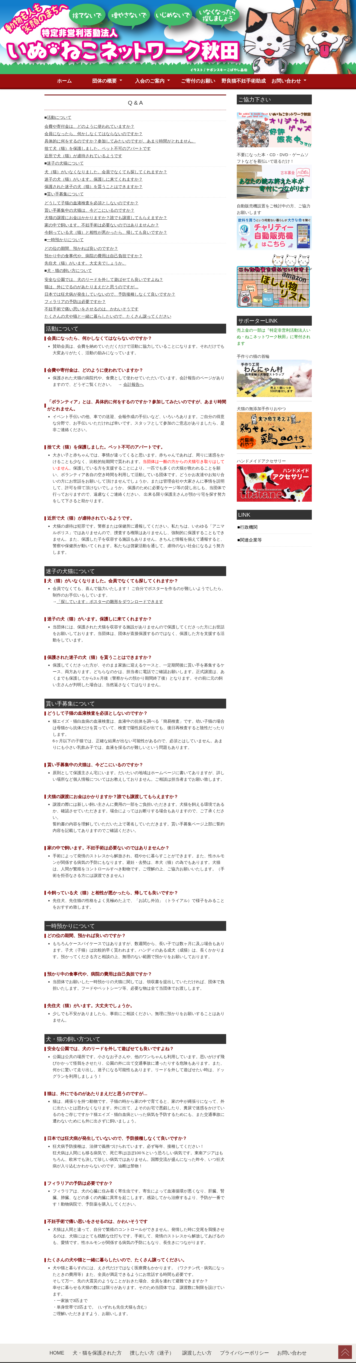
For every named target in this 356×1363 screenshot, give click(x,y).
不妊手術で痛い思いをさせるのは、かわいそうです (91, 294)
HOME (57, 1338)
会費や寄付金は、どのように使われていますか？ (89, 111)
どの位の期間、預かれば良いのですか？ (81, 233)
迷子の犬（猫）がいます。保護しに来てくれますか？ (93, 164)
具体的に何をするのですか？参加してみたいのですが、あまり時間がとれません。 (120, 126)
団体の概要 (104, 7)
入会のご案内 (149, 7)
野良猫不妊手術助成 (244, 7)
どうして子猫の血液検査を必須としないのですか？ (91, 188)
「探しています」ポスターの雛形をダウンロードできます (110, 586)
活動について (59, 102)
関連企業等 (251, 525)
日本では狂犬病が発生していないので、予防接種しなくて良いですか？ (109, 279)
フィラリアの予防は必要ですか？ (75, 286)
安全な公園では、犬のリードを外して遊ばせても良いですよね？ (103, 264)
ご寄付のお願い (198, 7)
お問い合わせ (286, 7)
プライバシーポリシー (244, 1338)
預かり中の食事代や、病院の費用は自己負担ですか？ (93, 240)
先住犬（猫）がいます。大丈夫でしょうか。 (85, 248)
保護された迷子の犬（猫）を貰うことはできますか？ (93, 171)
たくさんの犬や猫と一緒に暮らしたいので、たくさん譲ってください (107, 301)
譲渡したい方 (197, 1338)
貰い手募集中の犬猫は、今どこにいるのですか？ (89, 195)
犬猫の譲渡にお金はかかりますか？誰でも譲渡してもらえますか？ (105, 202)
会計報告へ (133, 369)
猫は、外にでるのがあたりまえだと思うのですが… (91, 271)
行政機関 (249, 512)
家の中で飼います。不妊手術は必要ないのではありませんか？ (101, 210)
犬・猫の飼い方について (69, 255)
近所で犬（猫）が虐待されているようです (83, 140)
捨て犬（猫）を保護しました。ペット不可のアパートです (97, 133)
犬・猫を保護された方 (97, 1338)
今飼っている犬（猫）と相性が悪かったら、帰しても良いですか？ (105, 217)
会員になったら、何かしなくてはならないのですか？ (93, 118)
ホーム (64, 7)
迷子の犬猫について (65, 148)
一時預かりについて (65, 224)
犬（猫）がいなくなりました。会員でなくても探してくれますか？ (105, 157)
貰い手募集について (65, 179)
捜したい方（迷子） (152, 1338)
